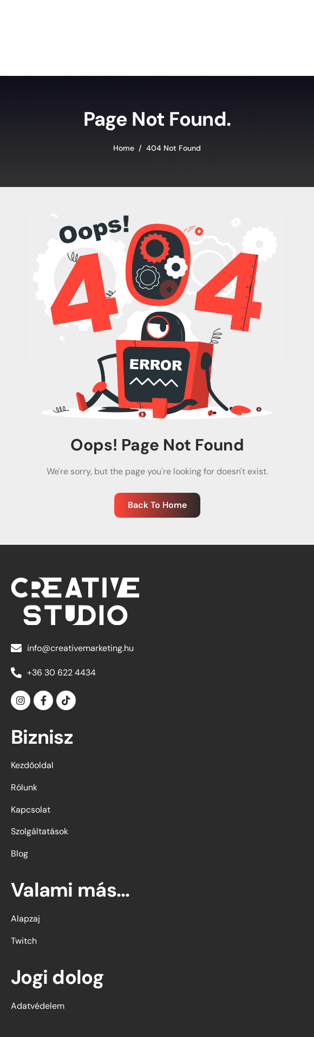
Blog (19, 853)
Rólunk (24, 787)
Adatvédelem (37, 1006)
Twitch (24, 940)
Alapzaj (25, 918)
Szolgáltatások (39, 831)
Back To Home (157, 505)
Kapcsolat (30, 809)
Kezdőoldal (32, 765)
